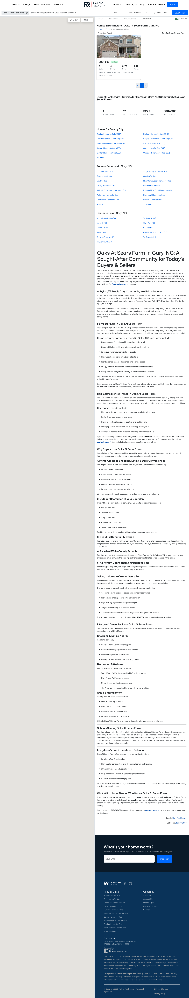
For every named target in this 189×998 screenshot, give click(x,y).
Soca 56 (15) (148, 228)
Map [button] (86, 20)
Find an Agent (148, 903)
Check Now (164, 859)
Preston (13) (101, 232)
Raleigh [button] (27, 4)
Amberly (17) (102, 223)
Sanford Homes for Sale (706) (109, 148)
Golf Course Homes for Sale (108, 200)
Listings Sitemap (161, 989)
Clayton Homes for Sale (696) (109, 153)
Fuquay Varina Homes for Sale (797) (158, 139)
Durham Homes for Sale (113, 910)
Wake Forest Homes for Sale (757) (111, 143)
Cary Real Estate (179, 818)
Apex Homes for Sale (112, 896)
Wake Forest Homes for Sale (115, 928)
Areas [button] (16, 4)
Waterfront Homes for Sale (107, 195)
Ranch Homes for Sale (152, 200)
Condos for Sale (149, 176)
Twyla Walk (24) (149, 218)
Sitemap (146, 910)
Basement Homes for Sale (154, 195)
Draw (74, 20)
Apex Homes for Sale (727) (154, 143)
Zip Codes (147, 204)
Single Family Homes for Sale (155, 171)
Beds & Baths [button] (138, 13)
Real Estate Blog (150, 906)
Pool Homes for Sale (151, 185)
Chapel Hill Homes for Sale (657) (156, 153)
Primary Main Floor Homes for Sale (157, 190)
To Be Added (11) (149, 237)
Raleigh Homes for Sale (113, 924)
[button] (26, 12)
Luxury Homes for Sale (106, 185)
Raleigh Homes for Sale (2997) (109, 134)
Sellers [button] (117, 4)
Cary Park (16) (149, 223)
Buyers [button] (58, 4)
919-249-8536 (180, 823)
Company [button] (131, 4)
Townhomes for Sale (105, 176)
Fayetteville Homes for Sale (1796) (110, 139)
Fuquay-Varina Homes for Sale (116, 913)
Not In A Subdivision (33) (106, 218)
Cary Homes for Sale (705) (154, 148)
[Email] (129, 859)
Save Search (180, 13)
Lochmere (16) (102, 228)
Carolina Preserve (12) (105, 237)
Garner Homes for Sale (113, 917)
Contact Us (147, 899)
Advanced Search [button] (156, 4)
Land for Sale (102, 181)
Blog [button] (142, 4)
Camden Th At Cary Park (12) (155, 232)
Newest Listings (110, 931)
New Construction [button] (42, 4)
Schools (100, 204)
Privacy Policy (159, 994)
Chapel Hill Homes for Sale (114, 903)
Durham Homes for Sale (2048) (156, 134)
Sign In (172, 4)
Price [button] (118, 13)
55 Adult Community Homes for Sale (112, 190)
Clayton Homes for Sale (113, 906)
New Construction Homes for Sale (157, 181)
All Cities (101, 157)
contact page (104, 442)
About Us (147, 896)
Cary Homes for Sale (105, 171)
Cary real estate (120, 284)
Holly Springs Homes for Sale (115, 920)
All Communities (105, 242)
